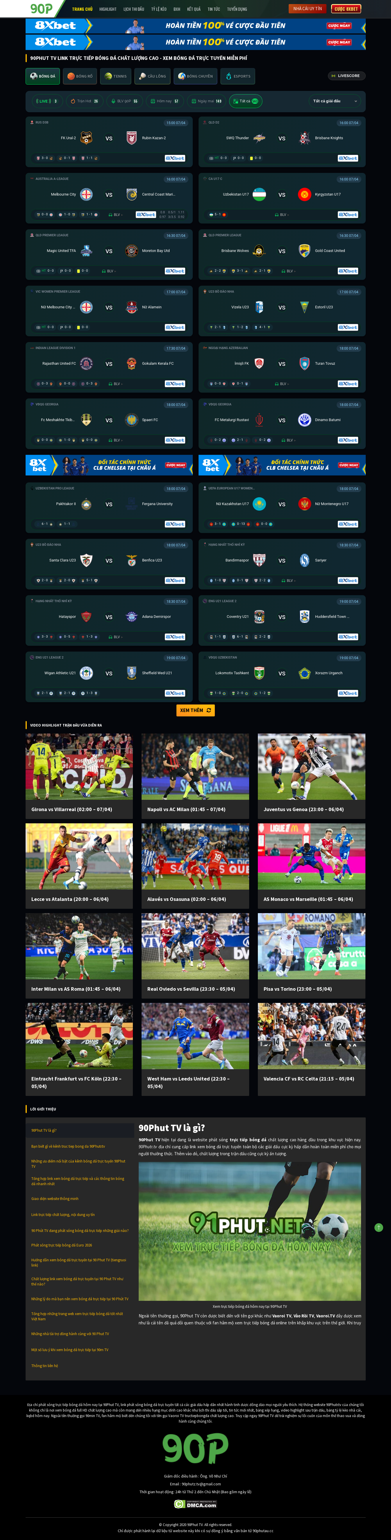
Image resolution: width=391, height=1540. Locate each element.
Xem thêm (195, 710)
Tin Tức (214, 9)
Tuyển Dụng (237, 9)
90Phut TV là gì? (44, 1130)
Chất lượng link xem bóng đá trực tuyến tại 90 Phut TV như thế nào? (77, 1281)
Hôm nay (165, 101)
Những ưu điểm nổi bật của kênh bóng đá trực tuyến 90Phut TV (78, 1164)
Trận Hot (84, 101)
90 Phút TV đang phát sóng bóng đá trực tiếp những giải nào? (80, 1230)
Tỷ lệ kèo (159, 9)
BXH (177, 9)
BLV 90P (125, 101)
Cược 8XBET (346, 9)
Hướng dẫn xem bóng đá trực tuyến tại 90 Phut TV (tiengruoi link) (78, 1263)
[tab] (43, 76)
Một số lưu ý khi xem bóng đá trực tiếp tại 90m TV (69, 1349)
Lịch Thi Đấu (134, 9)
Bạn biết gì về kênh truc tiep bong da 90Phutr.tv (68, 1146)
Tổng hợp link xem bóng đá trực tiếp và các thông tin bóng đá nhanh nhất (77, 1181)
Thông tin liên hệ (44, 1365)
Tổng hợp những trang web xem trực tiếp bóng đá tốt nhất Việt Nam (77, 1316)
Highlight (108, 9)
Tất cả (245, 101)
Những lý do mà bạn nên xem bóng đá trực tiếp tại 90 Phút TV (79, 1298)
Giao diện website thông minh (54, 1198)
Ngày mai (206, 101)
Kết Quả (194, 9)
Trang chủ (82, 9)
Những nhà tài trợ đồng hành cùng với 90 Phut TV (70, 1333)
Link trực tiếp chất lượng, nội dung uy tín (63, 1214)
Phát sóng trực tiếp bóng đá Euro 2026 (61, 1245)
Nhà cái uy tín (307, 8)
